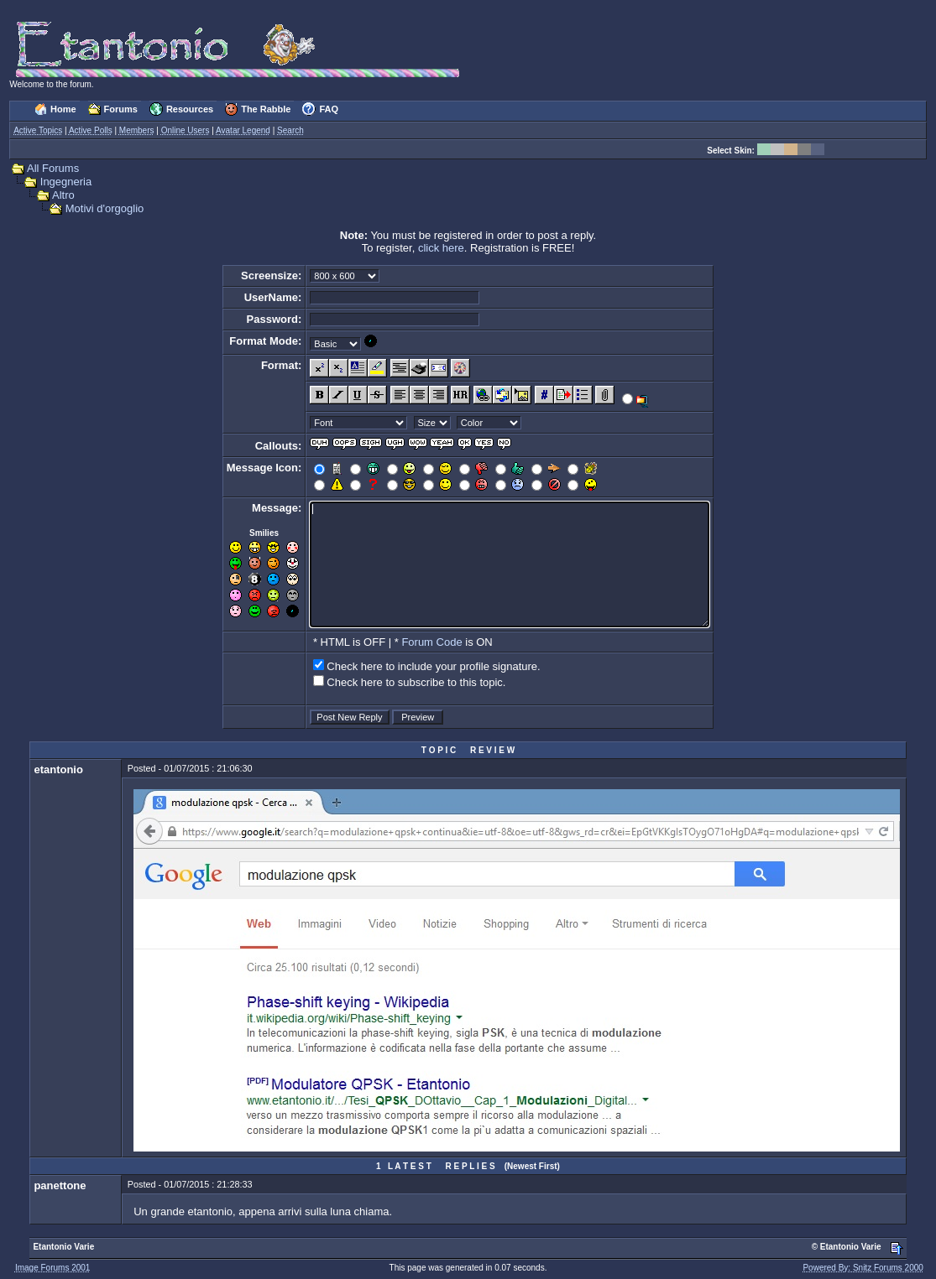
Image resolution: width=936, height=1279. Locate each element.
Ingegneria (66, 181)
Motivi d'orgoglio (104, 208)
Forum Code (431, 642)
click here (441, 248)
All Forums (53, 168)
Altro (63, 195)
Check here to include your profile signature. (433, 666)
